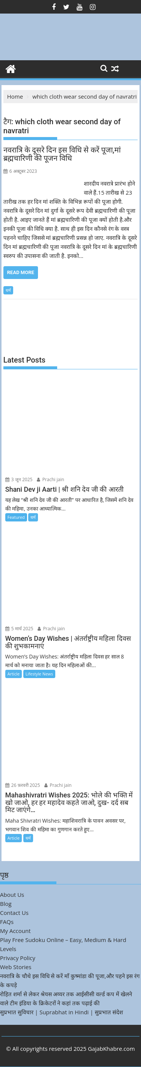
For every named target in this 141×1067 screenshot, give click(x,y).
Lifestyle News (39, 674)
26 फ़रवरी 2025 (22, 785)
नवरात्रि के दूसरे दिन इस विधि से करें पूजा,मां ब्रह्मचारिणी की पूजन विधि (62, 154)
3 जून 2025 (19, 479)
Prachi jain (50, 479)
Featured (16, 517)
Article (14, 674)
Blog (6, 903)
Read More (20, 272)
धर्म (8, 290)
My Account (15, 930)
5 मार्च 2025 (19, 628)
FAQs (7, 921)
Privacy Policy (17, 958)
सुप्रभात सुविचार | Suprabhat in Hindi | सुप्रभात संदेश (61, 1012)
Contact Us (14, 912)
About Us (12, 894)
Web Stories (15, 967)
